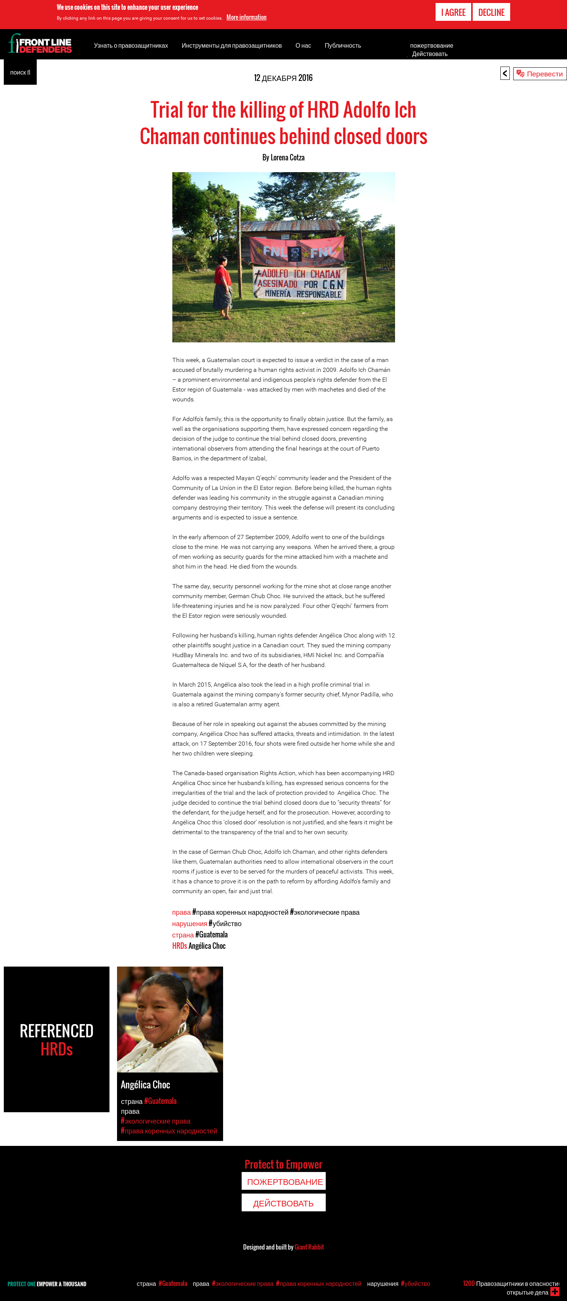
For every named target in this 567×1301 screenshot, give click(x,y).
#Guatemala (211, 934)
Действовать (430, 53)
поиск (20, 71)
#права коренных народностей (240, 912)
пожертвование (431, 45)
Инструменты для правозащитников (232, 45)
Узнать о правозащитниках (131, 45)
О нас (303, 45)
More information (246, 17)
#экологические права (325, 912)
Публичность (343, 45)
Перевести (545, 73)
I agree (453, 12)
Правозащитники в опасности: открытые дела (511, 1287)
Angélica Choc (207, 946)
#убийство (225, 923)
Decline (491, 12)
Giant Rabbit (309, 1246)
